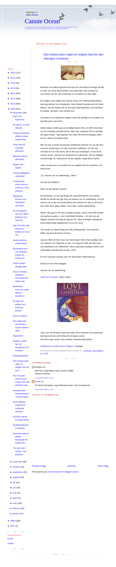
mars (15, 503)
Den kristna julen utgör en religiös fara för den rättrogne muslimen (73, 56)
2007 (12, 526)
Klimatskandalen (20, 356)
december (17, 112)
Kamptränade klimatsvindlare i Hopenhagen (21, 393)
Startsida (71, 466)
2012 (12, 93)
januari (16, 513)
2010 (12, 104)
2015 (12, 78)
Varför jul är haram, (49, 277)
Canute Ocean (42, 21)
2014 (12, 83)
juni (14, 487)
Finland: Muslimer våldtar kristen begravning (21, 136)
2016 (12, 72)
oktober (16, 467)
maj (14, 493)
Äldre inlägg (102, 466)
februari (16, 508)
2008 (12, 521)
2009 (12, 109)
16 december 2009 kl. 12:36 (44, 389)
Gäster (11, 543)
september (18, 472)
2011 (12, 98)
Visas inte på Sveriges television (19, 147)
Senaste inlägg (39, 466)
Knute (37, 381)
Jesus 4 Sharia (20, 316)
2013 (12, 88)
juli (14, 482)
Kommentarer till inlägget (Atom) (63, 472)
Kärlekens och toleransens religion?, (57, 346)
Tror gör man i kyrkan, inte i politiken (20, 451)
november (17, 462)
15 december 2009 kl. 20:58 (44, 378)
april (15, 498)
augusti (16, 477)
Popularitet (18, 336)
